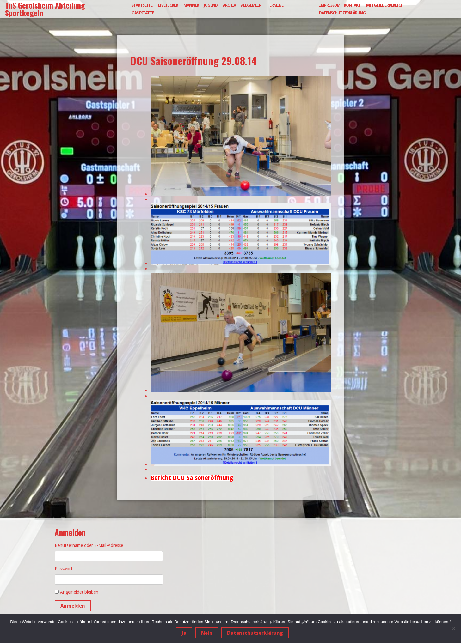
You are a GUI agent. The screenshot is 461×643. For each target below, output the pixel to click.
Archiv (229, 5)
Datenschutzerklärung (342, 12)
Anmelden (72, 606)
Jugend (211, 5)
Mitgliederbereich (384, 5)
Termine (275, 5)
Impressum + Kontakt (340, 5)
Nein (206, 633)
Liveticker (168, 5)
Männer (191, 5)
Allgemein (251, 5)
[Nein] (453, 628)
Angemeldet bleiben (79, 592)
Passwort (63, 568)
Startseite (142, 5)
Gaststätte (143, 12)
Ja (184, 633)
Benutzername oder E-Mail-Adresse (89, 545)
